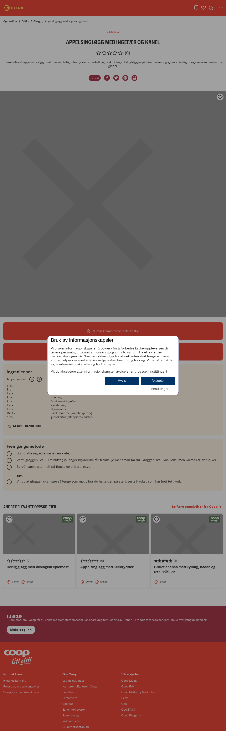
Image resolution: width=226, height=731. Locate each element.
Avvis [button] (122, 380)
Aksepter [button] (158, 380)
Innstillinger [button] (159, 389)
